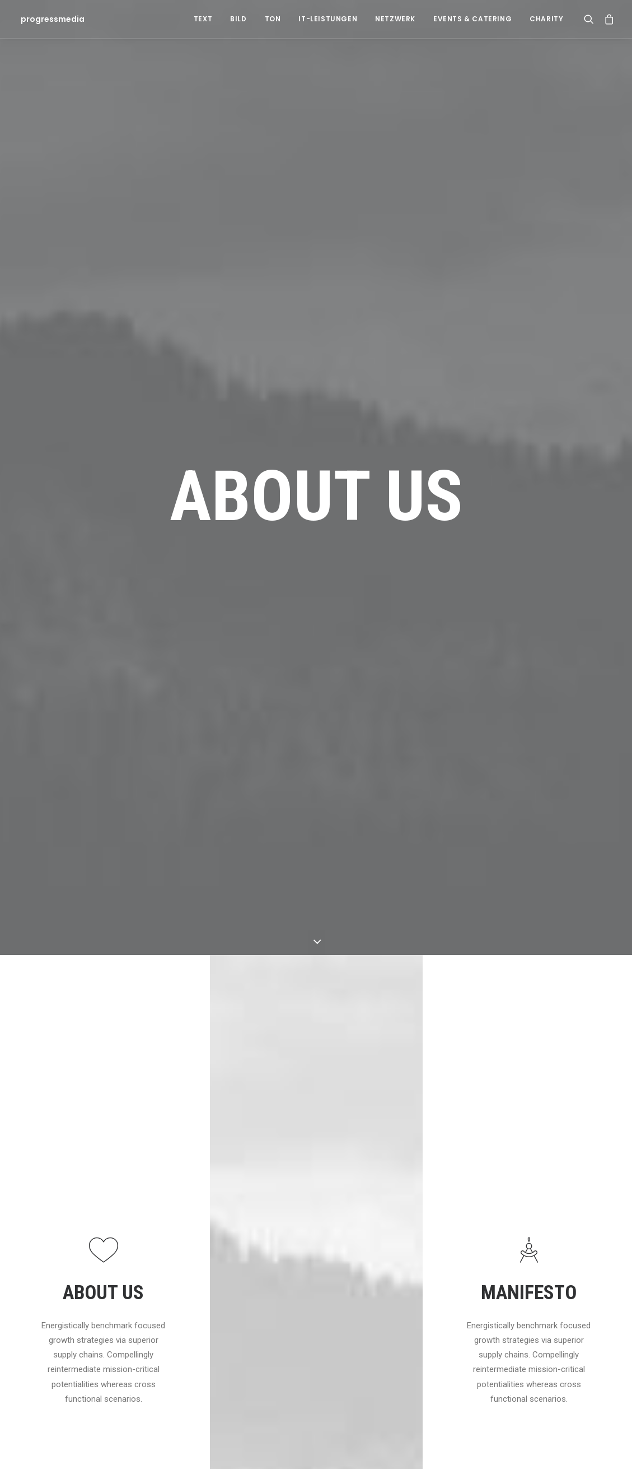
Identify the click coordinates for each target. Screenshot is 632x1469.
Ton (273, 19)
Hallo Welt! (169, 1193)
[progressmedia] (49, 19)
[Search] (591, 19)
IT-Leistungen (327, 19)
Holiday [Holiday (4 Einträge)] (554, 1197)
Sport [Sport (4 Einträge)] (551, 1251)
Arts (453, 1197)
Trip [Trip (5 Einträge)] (548, 1323)
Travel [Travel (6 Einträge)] (552, 1305)
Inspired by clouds (356, 1232)
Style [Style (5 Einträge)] (550, 1269)
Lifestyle (461, 1179)
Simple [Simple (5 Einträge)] (552, 1233)
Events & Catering (472, 19)
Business (462, 1233)
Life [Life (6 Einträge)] (547, 1215)
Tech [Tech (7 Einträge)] (548, 1287)
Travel (456, 1215)
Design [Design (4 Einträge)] (552, 1161)
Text (203, 19)
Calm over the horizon (362, 1192)
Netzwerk (395, 19)
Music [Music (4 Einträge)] (577, 1215)
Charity (546, 19)
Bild (238, 19)
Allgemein (463, 1160)
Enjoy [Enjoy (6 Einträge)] (551, 1179)
